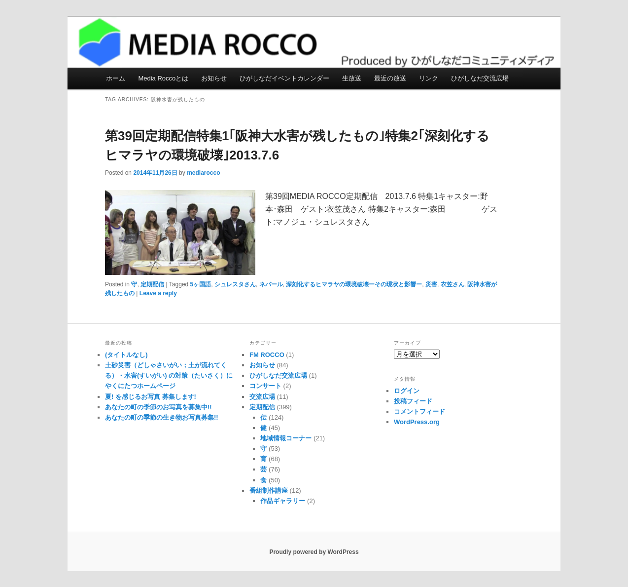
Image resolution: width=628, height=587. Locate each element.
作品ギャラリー (282, 501)
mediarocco (203, 172)
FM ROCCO (266, 354)
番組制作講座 (268, 490)
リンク (428, 78)
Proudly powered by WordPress (313, 551)
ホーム (115, 78)
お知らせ (214, 78)
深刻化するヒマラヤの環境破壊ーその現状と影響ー (354, 284)
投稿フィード (413, 401)
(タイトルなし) (126, 354)
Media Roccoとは (163, 78)
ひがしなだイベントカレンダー (284, 78)
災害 (431, 284)
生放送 (351, 78)
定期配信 (152, 284)
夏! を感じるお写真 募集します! (150, 396)
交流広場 (262, 396)
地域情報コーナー (286, 438)
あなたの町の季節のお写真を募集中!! (158, 407)
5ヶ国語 (200, 284)
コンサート (265, 386)
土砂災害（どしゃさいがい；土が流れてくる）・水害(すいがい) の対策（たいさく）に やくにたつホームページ (169, 375)
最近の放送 (390, 78)
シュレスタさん (235, 284)
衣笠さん (452, 284)
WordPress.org (417, 422)
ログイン (406, 390)
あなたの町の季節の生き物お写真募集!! (161, 417)
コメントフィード (419, 411)
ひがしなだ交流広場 (480, 78)
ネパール (271, 284)
